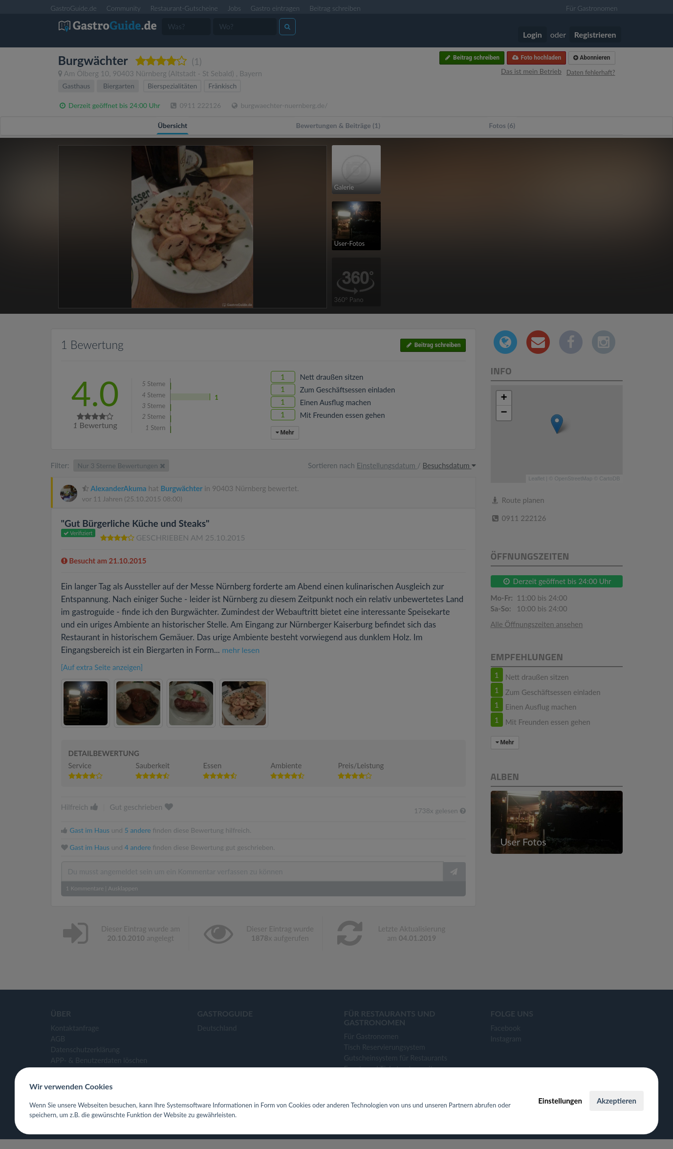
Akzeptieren (616, 1100)
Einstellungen (560, 1100)
